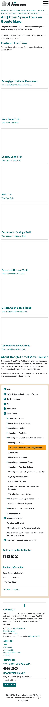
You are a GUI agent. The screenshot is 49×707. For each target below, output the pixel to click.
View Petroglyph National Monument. (16, 85)
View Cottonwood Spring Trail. (13, 236)
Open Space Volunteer (17, 457)
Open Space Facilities (17, 433)
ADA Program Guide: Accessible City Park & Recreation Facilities (25, 534)
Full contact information (11, 589)
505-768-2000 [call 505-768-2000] (19, 628)
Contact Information (13, 567)
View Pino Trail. (7, 198)
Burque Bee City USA (17, 482)
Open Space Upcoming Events (20, 462)
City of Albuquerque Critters (20, 494)
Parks (9, 404)
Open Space (36, 11)
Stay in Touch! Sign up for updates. (17, 677)
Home (3, 11)
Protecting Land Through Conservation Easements (24, 487)
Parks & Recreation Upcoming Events (22, 394)
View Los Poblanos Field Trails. (14, 349)
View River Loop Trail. (10, 123)
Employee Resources (11, 653)
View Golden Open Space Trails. (14, 311)
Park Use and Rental (15, 523)
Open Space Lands (16, 428)
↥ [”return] (24, 605)
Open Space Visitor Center (19, 423)
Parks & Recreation (18, 11)
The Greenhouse (13, 513)
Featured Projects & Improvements (21, 540)
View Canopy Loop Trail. (11, 160)
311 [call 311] (8, 628)
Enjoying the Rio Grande (18, 477)
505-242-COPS (34, 636)
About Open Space (16, 418)
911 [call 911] (16, 634)
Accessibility (8, 650)
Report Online (9, 631)
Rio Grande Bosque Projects (20, 504)
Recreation (11, 409)
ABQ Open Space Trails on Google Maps (25, 448)
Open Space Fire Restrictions (20, 467)
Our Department (13, 399)
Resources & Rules (14, 518)
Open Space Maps (15, 443)
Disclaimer (7, 647)
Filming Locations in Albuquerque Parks (23, 528)
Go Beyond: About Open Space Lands (23, 499)
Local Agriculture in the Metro (21, 508)
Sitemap (6, 655)
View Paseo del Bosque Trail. (13, 274)
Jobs (5, 645)
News (9, 389)
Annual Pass (13, 452)
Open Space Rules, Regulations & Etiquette (26, 472)
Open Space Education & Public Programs (25, 438)
